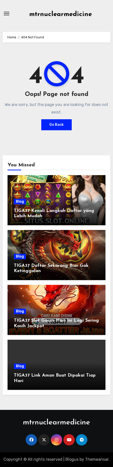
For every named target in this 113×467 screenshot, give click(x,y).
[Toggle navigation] (7, 14)
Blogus (72, 459)
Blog (20, 201)
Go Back (56, 125)
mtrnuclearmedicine (60, 14)
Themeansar (96, 459)
